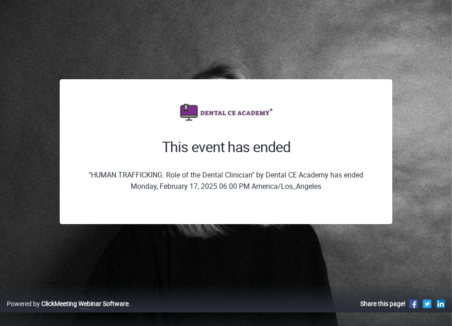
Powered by (67, 313)
